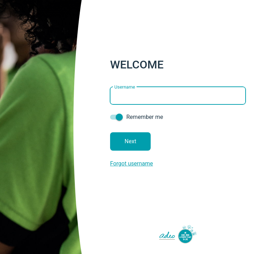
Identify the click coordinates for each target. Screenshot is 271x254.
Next (130, 141)
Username (124, 86)
